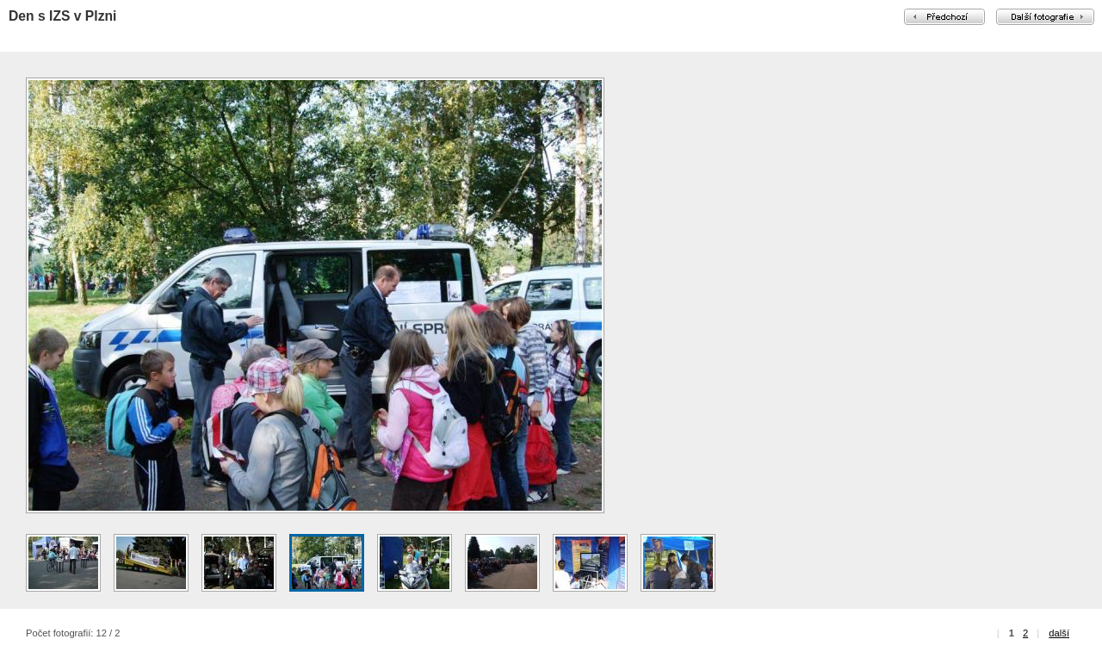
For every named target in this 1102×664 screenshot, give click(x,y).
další (1059, 633)
